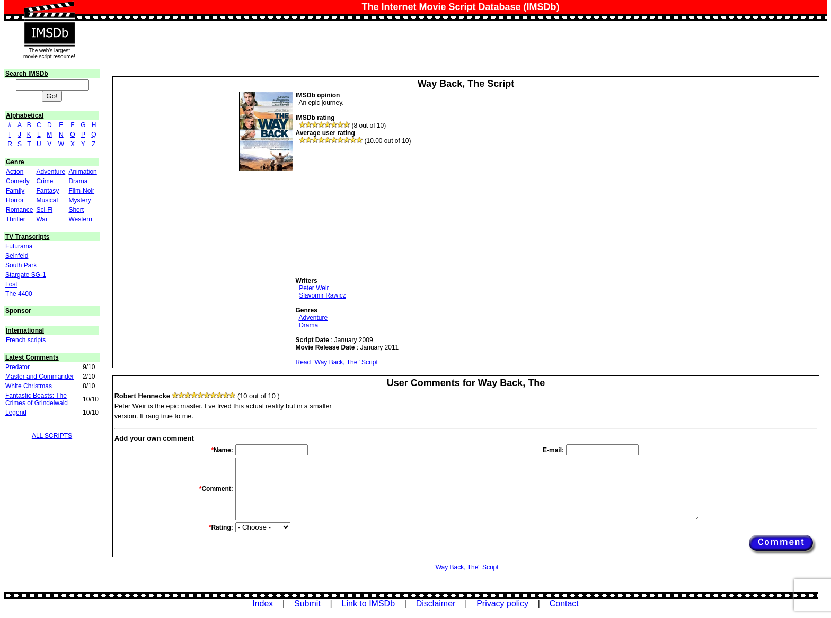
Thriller (15, 219)
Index (262, 603)
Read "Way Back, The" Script (336, 362)
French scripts (26, 340)
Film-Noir (81, 190)
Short (76, 209)
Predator (17, 367)
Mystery (79, 200)
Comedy (18, 181)
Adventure (50, 171)
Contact (564, 603)
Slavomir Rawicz (322, 295)
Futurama (18, 246)
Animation (82, 171)
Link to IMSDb (368, 603)
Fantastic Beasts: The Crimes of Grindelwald (36, 399)
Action (14, 171)
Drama (77, 181)
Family (15, 190)
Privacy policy (502, 603)
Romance (19, 209)
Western (80, 219)
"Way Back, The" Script (465, 567)
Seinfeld (16, 255)
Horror (15, 200)
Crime (44, 181)
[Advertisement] (374, 211)
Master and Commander (39, 376)
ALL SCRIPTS (52, 436)
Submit (307, 603)
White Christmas (28, 386)
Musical (47, 200)
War (42, 219)
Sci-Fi (44, 209)
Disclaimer (436, 603)
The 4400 (18, 294)
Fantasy (47, 190)
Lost (11, 284)
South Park (21, 265)
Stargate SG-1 (25, 275)
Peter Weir (314, 288)
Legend (15, 412)
